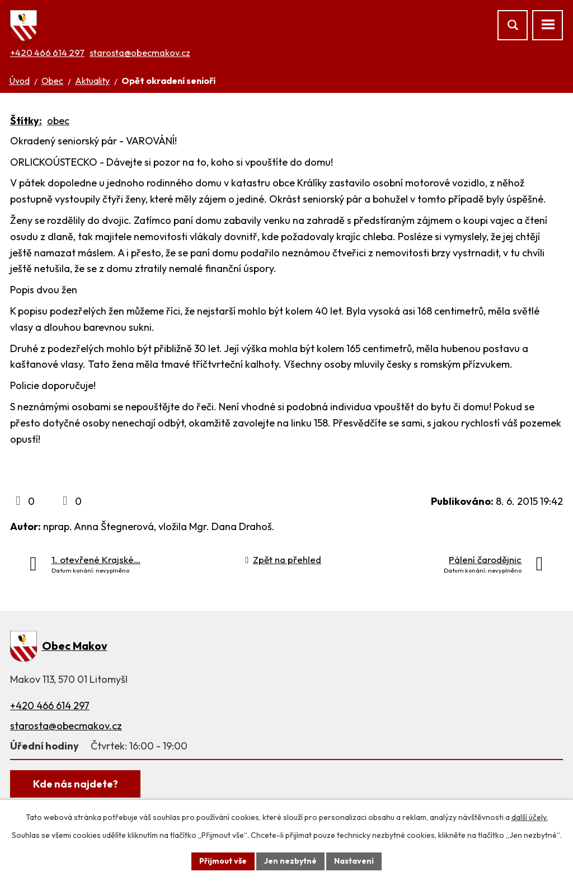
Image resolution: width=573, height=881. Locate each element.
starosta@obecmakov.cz (140, 52)
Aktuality (92, 80)
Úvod (19, 80)
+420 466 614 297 (47, 52)
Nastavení (354, 861)
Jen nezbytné (290, 861)
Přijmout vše (223, 861)
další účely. (529, 817)
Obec (52, 80)
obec (58, 120)
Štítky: (26, 120)
